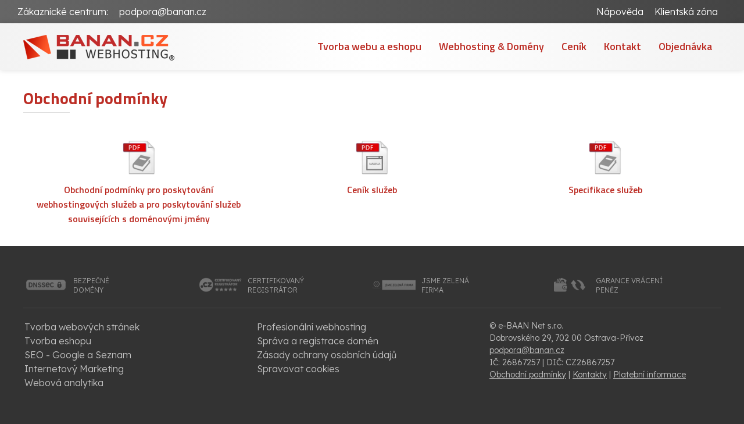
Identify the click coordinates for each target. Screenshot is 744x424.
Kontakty (590, 374)
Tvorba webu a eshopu (369, 46)
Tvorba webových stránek (82, 327)
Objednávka (685, 46)
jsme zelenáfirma (445, 285)
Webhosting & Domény (491, 46)
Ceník (573, 46)
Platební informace (649, 374)
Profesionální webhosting (311, 327)
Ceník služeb (372, 190)
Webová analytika (63, 383)
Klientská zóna (686, 11)
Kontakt (622, 46)
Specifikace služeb (605, 190)
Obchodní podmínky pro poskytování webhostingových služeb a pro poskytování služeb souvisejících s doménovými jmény (139, 204)
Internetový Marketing (74, 369)
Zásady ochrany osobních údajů (326, 355)
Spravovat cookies (298, 369)
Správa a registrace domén (317, 341)
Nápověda (619, 11)
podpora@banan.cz (162, 11)
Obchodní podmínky (527, 374)
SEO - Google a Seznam (77, 355)
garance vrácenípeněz (629, 285)
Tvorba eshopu (57, 341)
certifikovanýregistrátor (276, 285)
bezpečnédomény (91, 285)
